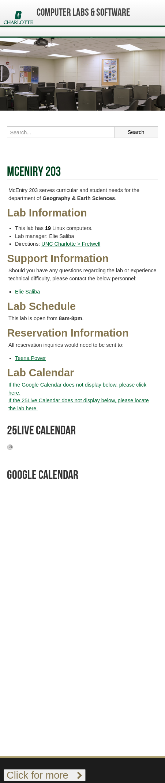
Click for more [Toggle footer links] (45, 775)
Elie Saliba (27, 292)
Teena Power (30, 358)
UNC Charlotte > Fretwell (70, 244)
